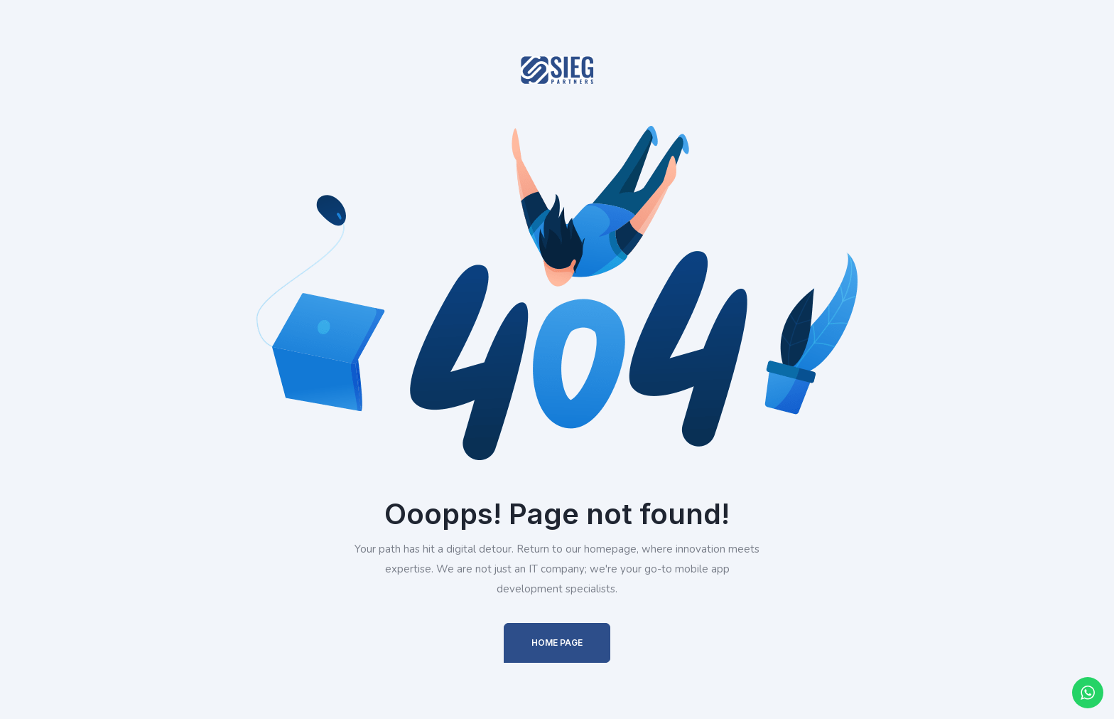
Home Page (557, 642)
